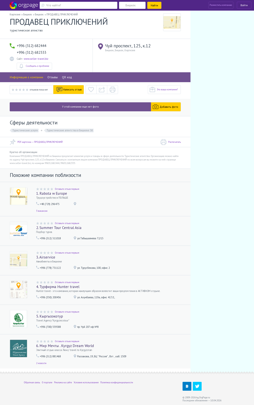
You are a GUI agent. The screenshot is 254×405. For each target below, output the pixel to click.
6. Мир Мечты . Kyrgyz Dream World (65, 345)
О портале (47, 382)
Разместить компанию (221, 5)
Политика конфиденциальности (116, 382)
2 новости (41, 363)
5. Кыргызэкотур (49, 316)
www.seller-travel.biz (36, 58)
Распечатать (171, 142)
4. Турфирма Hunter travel (57, 286)
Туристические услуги (25, 130)
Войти (244, 5)
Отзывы (52, 77)
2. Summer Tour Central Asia (58, 227)
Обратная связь (32, 382)
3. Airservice (45, 257)
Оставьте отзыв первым (67, 188)
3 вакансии (41, 210)
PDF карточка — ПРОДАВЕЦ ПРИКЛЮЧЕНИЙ (36, 142)
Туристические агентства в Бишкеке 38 (70, 130)
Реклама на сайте (63, 382)
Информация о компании (26, 77)
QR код (67, 77)
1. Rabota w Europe (51, 193)
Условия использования (86, 382)
